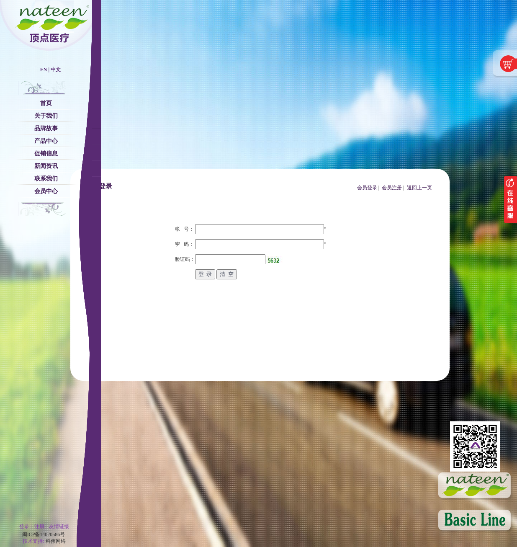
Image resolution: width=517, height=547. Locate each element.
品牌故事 (46, 128)
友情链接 (59, 526)
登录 (24, 526)
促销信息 (46, 153)
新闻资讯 (46, 166)
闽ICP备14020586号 (43, 534)
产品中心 (46, 141)
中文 (56, 69)
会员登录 (367, 188)
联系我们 (46, 178)
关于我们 (46, 116)
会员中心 (46, 191)
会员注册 (392, 188)
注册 (39, 526)
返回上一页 (419, 188)
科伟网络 (56, 541)
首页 (46, 103)
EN (43, 69)
